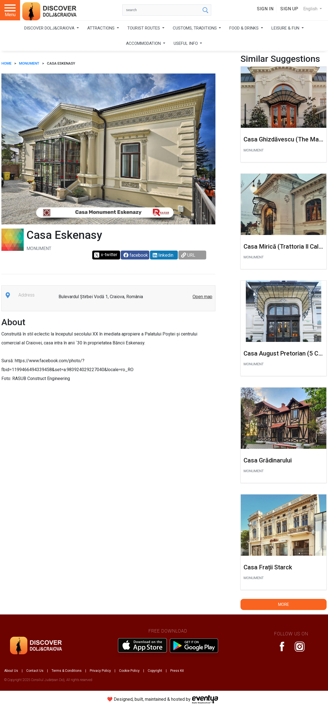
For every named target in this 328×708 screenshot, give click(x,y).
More (283, 604)
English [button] (311, 8)
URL (188, 255)
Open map (202, 296)
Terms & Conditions (67, 671)
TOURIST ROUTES (144, 28)
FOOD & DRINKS (244, 28)
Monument (29, 63)
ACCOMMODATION (144, 43)
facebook (135, 255)
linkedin (163, 255)
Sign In (265, 8)
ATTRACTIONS (101, 28)
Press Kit (177, 671)
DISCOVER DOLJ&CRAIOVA (50, 28)
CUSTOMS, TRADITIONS (195, 28)
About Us (11, 671)
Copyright (155, 671)
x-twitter (105, 255)
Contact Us (34, 671)
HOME (6, 63)
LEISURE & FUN (285, 28)
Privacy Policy (100, 671)
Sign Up (289, 8)
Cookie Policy (129, 671)
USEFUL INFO (186, 43)
